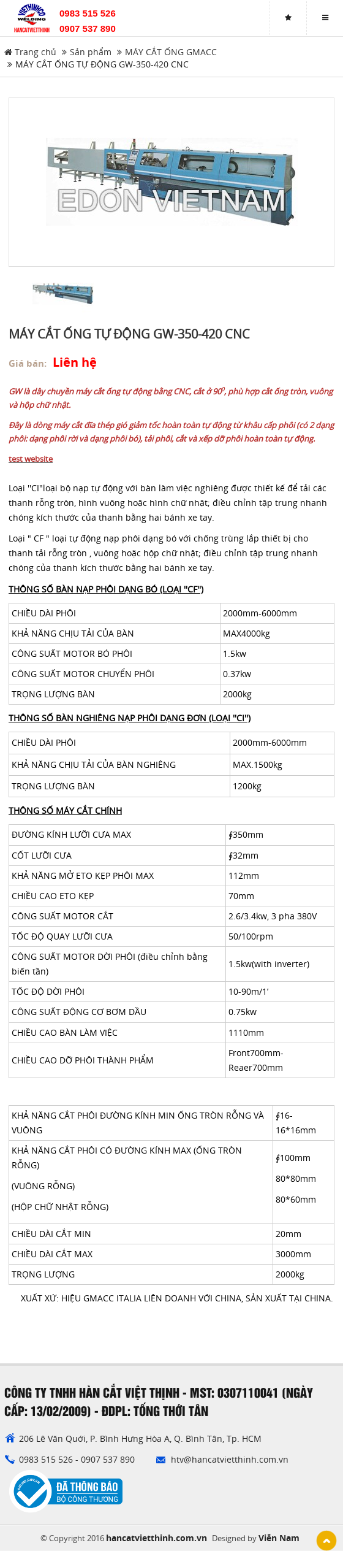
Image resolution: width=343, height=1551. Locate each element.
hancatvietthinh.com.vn (156, 1538)
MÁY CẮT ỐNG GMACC (171, 52)
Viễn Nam (279, 1538)
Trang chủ (30, 52)
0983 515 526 (87, 13)
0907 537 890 (87, 28)
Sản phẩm (90, 52)
